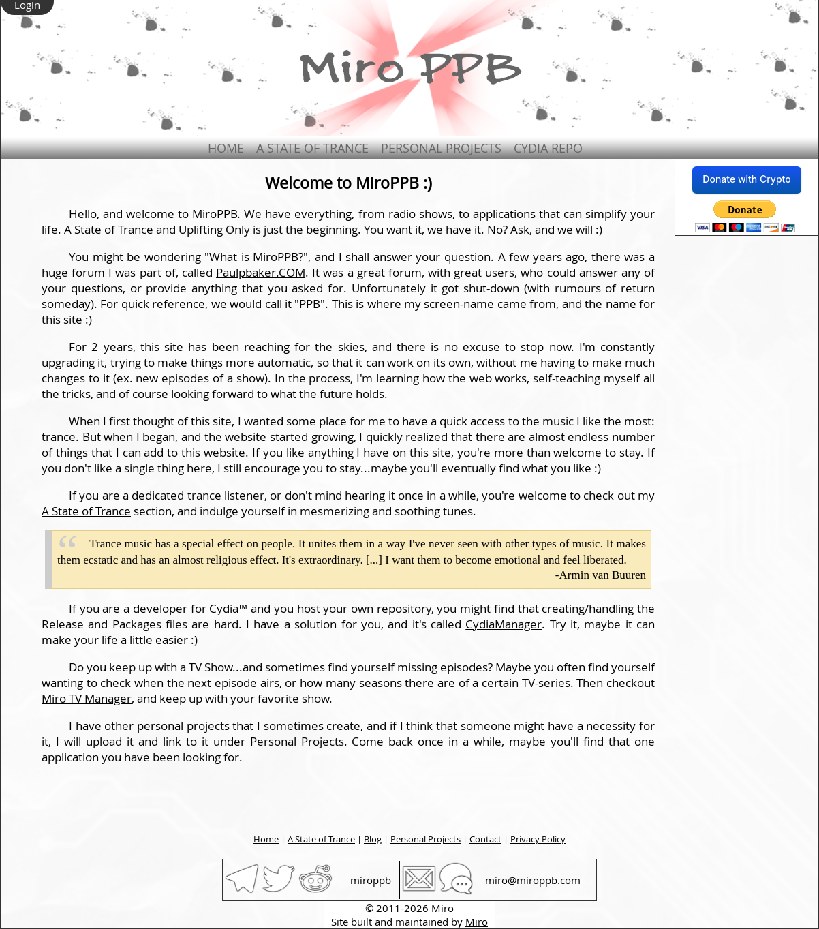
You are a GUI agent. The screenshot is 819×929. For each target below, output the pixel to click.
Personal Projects (441, 148)
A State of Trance (312, 148)
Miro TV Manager (87, 698)
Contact (485, 839)
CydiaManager (503, 624)
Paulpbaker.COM (260, 272)
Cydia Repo (548, 148)
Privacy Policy (538, 839)
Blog (373, 839)
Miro (476, 921)
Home (226, 148)
